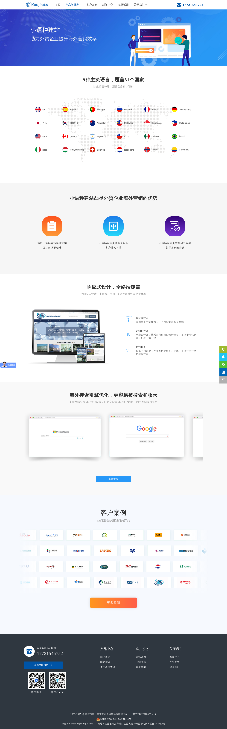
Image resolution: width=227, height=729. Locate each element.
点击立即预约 (43, 665)
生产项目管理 (107, 667)
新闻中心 (107, 4)
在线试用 (123, 4)
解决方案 (141, 667)
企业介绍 (175, 662)
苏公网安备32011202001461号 (115, 719)
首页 (58, 4)
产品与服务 (73, 4)
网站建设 (105, 662)
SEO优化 (141, 662)
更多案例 (113, 603)
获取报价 (113, 479)
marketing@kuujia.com (81, 724)
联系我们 (175, 667)
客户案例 (92, 4)
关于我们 (140, 4)
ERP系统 (105, 657)
